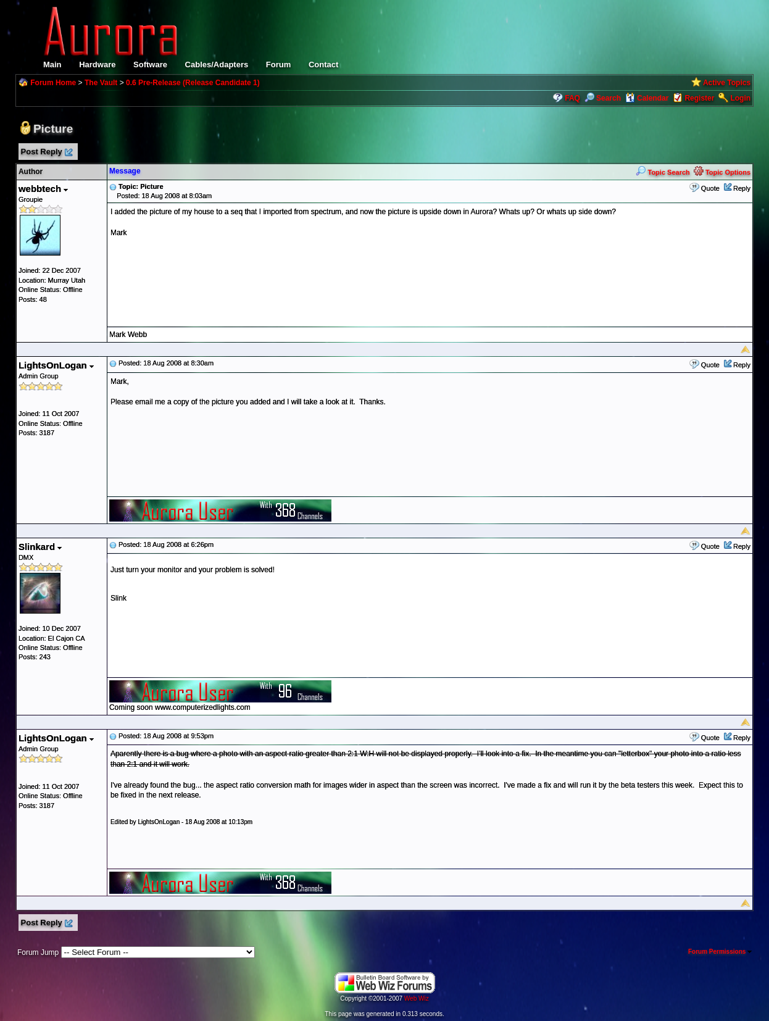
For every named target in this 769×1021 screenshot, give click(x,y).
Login (740, 98)
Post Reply (46, 152)
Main (52, 64)
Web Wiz (416, 998)
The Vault (101, 82)
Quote (710, 188)
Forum (278, 64)
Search (602, 98)
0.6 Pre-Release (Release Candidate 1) (193, 82)
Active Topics (726, 82)
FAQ (572, 98)
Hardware (97, 64)
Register (699, 98)
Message (125, 171)
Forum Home (53, 82)
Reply (741, 188)
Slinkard (40, 546)
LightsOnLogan (56, 365)
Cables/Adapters (217, 64)
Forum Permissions (720, 951)
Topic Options (722, 172)
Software (150, 64)
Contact (323, 64)
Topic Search (662, 172)
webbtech (43, 188)
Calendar (647, 98)
